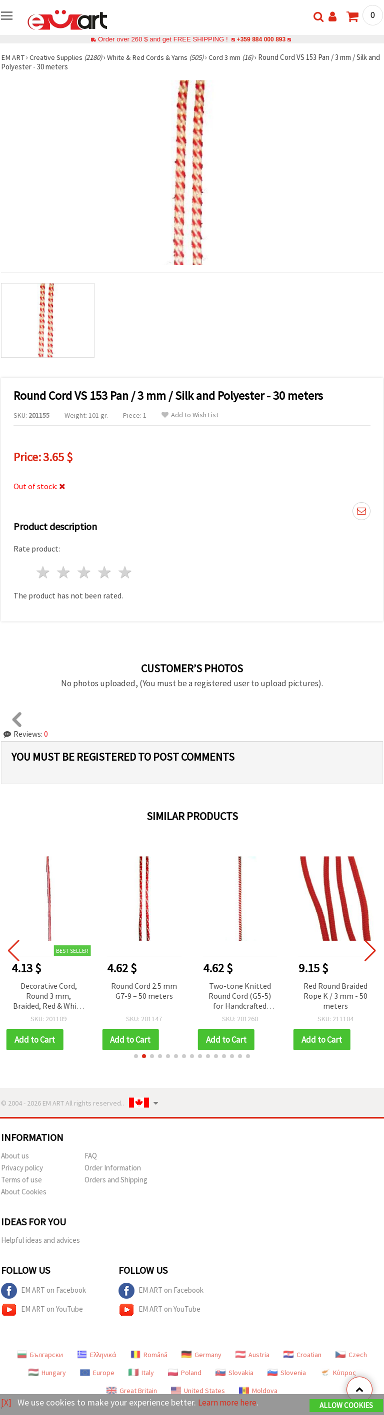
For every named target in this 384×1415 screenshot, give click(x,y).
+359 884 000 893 (261, 39)
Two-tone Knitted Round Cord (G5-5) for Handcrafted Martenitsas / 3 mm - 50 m (240, 996)
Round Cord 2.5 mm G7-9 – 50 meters (144, 991)
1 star (44, 572)
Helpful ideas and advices (40, 1240)
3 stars (84, 572)
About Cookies (23, 1191)
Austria (253, 1354)
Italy (141, 1372)
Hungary (47, 1372)
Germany (202, 1354)
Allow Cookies (346, 1406)
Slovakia (235, 1372)
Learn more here (229, 1403)
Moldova (258, 1391)
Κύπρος (338, 1373)
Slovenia (287, 1372)
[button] (136, 1056)
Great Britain (131, 1391)
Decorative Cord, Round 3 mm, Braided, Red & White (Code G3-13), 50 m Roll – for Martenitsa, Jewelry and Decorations (49, 996)
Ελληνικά (96, 1355)
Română (149, 1355)
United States (198, 1391)
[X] (6, 1403)
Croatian (303, 1354)
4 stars (104, 572)
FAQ (90, 1155)
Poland (185, 1372)
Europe (97, 1373)
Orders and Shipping (116, 1179)
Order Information (112, 1167)
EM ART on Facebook (43, 1291)
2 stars (64, 572)
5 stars (125, 572)
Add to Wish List (190, 415)
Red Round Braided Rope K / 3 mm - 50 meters (336, 996)
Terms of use (21, 1179)
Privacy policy (22, 1167)
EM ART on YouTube (42, 1310)
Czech (351, 1354)
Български (40, 1355)
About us (15, 1155)
